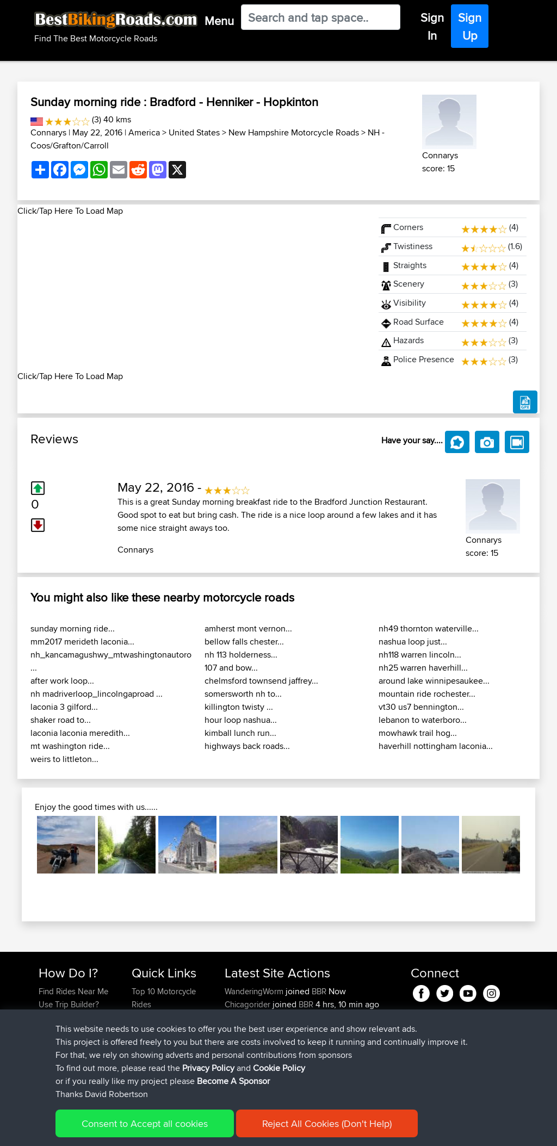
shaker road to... (60, 720)
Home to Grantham (342, 1030)
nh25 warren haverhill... (423, 667)
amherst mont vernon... (248, 628)
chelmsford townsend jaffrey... (261, 680)
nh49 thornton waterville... (429, 628)
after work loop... (62, 680)
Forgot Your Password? (60, 1037)
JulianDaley (246, 1030)
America (144, 132)
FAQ (46, 1069)
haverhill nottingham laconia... (436, 746)
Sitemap (140, 1122)
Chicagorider (249, 1004)
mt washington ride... (70, 746)
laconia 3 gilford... (64, 707)
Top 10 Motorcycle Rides (164, 998)
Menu (219, 20)
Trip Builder (152, 1030)
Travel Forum (155, 1017)
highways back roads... (247, 746)
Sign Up (469, 26)
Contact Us (151, 1056)
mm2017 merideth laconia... (82, 641)
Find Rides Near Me (73, 991)
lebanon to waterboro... (423, 720)
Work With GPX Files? (76, 1017)
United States (194, 132)
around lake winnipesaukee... (434, 680)
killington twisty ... (239, 707)
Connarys (48, 132)
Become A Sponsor (73, 1056)
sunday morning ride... (72, 628)
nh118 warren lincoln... (420, 654)
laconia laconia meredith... (80, 733)
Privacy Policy (184, 1122)
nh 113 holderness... (241, 654)
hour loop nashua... (241, 720)
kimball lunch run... (240, 733)
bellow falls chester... (244, 641)
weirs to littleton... (64, 759)
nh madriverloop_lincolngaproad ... (96, 693)
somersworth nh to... (243, 693)
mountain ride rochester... (427, 693)
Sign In (432, 26)
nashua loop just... (413, 641)
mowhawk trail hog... (418, 733)
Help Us (146, 1069)
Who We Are (154, 1043)
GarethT (240, 1017)
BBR (319, 991)
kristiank (240, 1069)
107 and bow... (231, 667)
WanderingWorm (255, 991)
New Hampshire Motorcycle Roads (293, 132)
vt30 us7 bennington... (421, 707)
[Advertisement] (191, 294)
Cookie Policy (238, 1122)
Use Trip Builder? (69, 1004)
